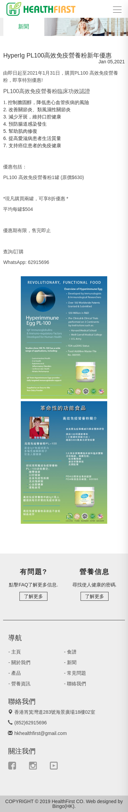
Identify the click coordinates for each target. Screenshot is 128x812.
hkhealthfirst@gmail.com (41, 733)
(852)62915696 (31, 722)
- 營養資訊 (21, 683)
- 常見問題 (77, 673)
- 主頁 (16, 652)
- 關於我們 (21, 662)
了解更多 (33, 596)
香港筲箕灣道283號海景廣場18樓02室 (55, 712)
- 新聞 (72, 662)
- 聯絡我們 (77, 683)
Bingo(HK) (63, 806)
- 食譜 (72, 652)
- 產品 (16, 673)
